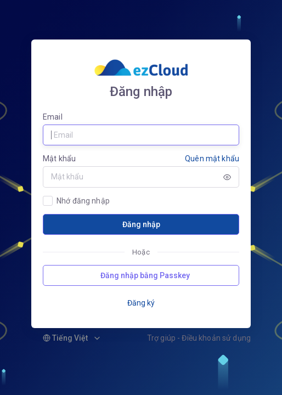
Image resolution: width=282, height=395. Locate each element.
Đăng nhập (141, 224)
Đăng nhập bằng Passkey (145, 275)
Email (53, 116)
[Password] (129, 176)
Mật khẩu (59, 158)
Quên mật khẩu (212, 158)
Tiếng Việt (65, 338)
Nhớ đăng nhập (83, 200)
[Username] (141, 135)
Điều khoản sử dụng (216, 338)
